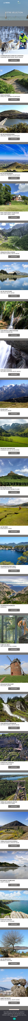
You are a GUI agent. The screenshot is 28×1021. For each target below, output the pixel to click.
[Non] (26, 1015)
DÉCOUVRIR (14, 60)
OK (14, 1018)
